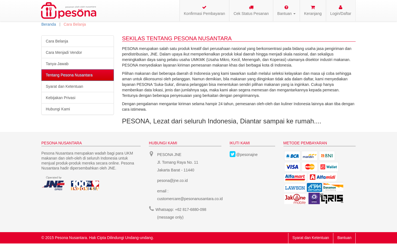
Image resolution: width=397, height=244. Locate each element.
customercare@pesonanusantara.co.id (190, 199)
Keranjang (313, 10)
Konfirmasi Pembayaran (204, 10)
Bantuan (344, 237)
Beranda (48, 24)
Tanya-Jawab (57, 64)
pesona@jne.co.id (172, 180)
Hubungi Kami (58, 109)
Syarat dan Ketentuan (64, 86)
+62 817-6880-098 (191, 209)
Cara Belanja (57, 41)
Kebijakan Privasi (60, 98)
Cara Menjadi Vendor (64, 52)
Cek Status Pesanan (251, 10)
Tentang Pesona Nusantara (69, 75)
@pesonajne (247, 154)
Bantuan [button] (286, 10)
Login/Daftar (340, 10)
